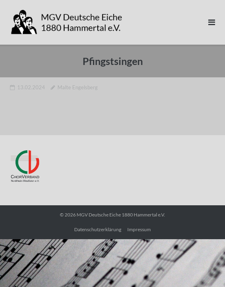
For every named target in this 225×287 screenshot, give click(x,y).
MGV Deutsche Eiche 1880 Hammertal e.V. (121, 215)
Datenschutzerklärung (97, 229)
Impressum (139, 229)
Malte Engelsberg (77, 87)
